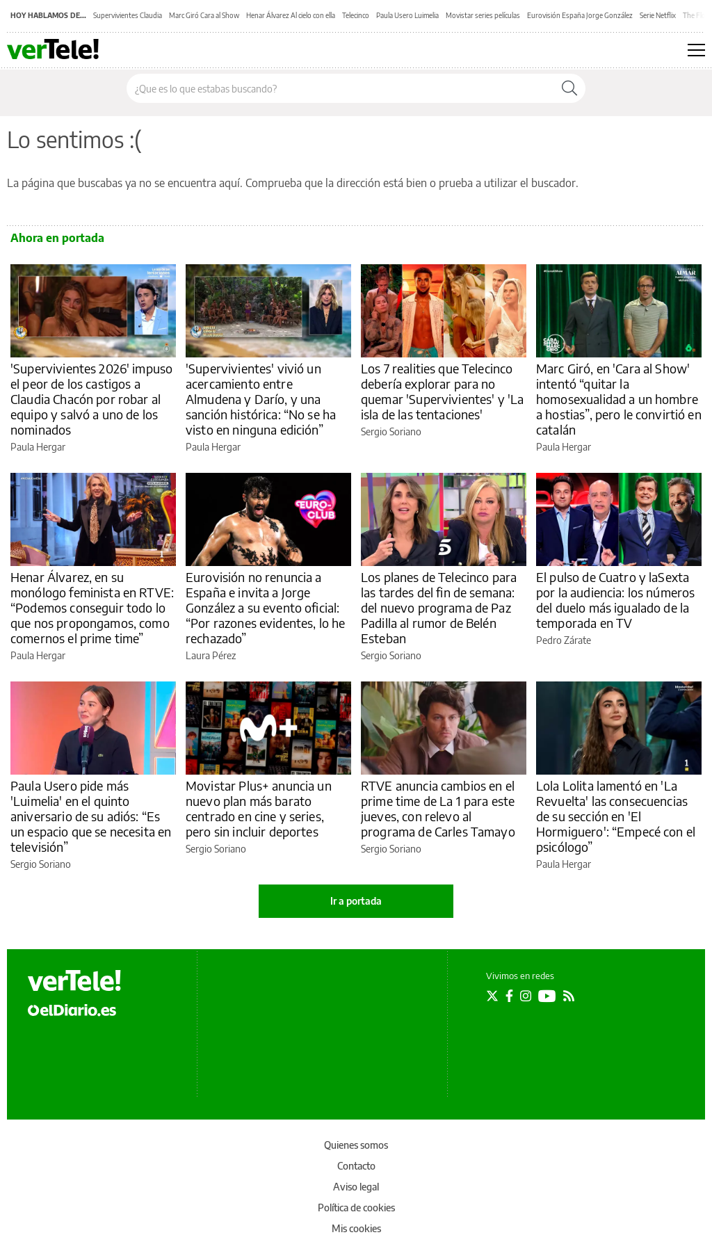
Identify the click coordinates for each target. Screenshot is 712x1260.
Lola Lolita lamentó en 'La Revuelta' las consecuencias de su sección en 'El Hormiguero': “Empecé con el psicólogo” (615, 816)
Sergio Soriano (391, 431)
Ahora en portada (57, 238)
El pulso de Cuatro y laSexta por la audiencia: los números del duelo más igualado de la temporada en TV (615, 600)
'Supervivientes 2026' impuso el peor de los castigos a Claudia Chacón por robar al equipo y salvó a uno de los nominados (91, 398)
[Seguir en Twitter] (492, 996)
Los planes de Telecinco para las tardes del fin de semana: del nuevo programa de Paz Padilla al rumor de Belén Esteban (439, 607)
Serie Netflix (658, 15)
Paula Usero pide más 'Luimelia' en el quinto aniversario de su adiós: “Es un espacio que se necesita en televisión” (90, 816)
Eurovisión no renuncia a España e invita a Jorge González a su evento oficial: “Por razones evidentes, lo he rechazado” (265, 607)
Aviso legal (356, 1187)
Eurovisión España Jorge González (580, 15)
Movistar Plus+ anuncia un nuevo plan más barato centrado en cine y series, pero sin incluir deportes (259, 808)
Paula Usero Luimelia (407, 15)
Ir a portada (356, 901)
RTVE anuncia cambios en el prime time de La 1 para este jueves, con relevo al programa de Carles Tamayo (438, 808)
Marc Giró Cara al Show (204, 15)
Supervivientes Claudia (127, 15)
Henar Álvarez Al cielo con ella (290, 15)
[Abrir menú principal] (696, 50)
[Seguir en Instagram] (525, 996)
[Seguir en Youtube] (547, 996)
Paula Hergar (37, 447)
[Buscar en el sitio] (340, 88)
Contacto (356, 1166)
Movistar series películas (483, 15)
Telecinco (355, 15)
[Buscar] (569, 88)
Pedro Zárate (563, 640)
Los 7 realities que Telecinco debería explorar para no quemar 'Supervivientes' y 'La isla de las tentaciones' (442, 391)
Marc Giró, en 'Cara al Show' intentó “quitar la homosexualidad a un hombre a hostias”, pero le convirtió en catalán (619, 398)
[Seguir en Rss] (568, 996)
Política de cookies (356, 1207)
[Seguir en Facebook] (509, 996)
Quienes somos (356, 1145)
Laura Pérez (211, 655)
